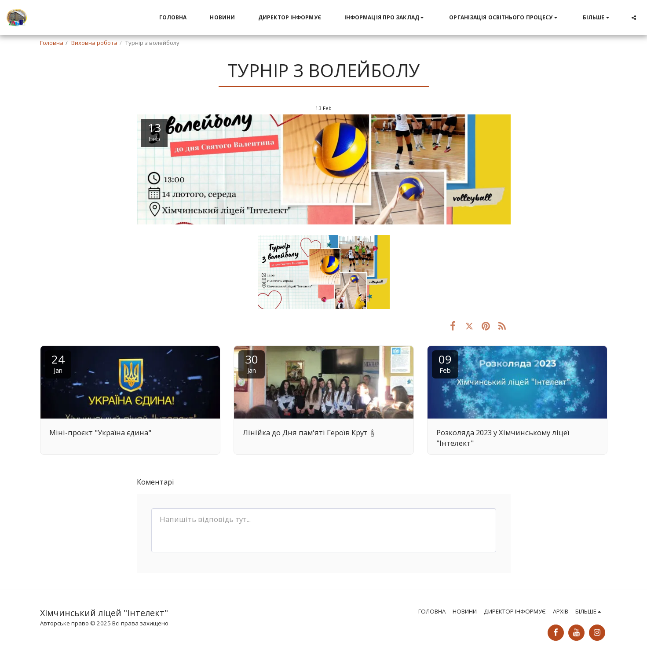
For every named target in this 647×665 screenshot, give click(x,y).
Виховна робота (94, 43)
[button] (385, 17)
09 (445, 363)
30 (251, 363)
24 (58, 363)
